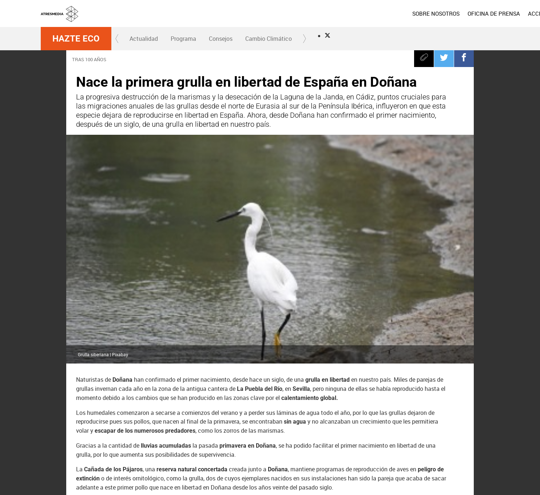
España (253, 388)
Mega (324, 445)
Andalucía (218, 388)
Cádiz (152, 406)
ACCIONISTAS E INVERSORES (462, 13)
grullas (90, 388)
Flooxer (486, 445)
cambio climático (133, 388)
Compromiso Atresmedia (366, 388)
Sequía (265, 406)
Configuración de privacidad (320, 485)
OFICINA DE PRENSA (391, 13)
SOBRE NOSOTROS (333, 13)
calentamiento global (106, 406)
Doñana (419, 388)
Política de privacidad (337, 476)
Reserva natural (193, 406)
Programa (183, 39)
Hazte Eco (76, 39)
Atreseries (349, 445)
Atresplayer (456, 445)
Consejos (221, 39)
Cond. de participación (423, 476)
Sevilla (234, 406)
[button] (117, 38)
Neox (273, 445)
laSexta (248, 445)
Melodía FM (425, 445)
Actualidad (144, 39)
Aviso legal (302, 476)
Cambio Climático (268, 39)
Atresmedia (66, 445)
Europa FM (399, 445)
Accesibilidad (363, 485)
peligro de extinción (300, 388)
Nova (298, 445)
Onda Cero (374, 445)
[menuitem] (333, 13)
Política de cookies (380, 476)
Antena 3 (222, 445)
